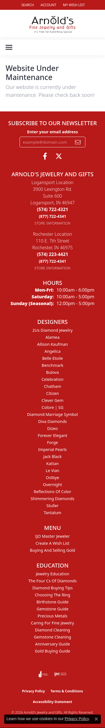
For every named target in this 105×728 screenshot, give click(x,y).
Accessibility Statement (52, 701)
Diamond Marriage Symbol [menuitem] (52, 414)
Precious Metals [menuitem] (52, 616)
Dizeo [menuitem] (52, 428)
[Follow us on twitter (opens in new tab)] (59, 156)
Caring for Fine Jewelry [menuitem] (52, 623)
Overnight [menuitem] (52, 484)
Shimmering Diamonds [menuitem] (52, 498)
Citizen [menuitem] (52, 393)
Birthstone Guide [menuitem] (52, 602)
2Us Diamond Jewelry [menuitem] (52, 330)
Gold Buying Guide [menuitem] (52, 651)
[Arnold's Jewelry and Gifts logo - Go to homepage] (52, 24)
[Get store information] (52, 223)
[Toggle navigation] (9, 47)
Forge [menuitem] (52, 442)
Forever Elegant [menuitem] (52, 435)
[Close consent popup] (96, 719)
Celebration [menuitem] (52, 379)
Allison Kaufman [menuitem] (52, 344)
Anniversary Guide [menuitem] (52, 644)
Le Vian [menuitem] (52, 470)
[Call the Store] (52, 209)
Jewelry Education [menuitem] (52, 573)
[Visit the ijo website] (60, 674)
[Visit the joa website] (43, 674)
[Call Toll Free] (52, 216)
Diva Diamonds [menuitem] (52, 421)
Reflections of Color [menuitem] (52, 491)
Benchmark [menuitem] (52, 365)
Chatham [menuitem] (52, 386)
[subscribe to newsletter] (78, 142)
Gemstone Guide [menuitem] (53, 609)
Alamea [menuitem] (52, 337)
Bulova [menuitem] (52, 372)
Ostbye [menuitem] (52, 477)
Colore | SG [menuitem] (53, 407)
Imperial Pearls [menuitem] (52, 449)
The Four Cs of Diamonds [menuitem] (52, 580)
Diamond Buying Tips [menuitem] (52, 587)
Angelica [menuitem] (52, 351)
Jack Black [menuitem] (52, 456)
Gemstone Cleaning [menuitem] (52, 637)
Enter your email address (52, 131)
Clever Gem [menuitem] (53, 400)
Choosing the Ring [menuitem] (52, 594)
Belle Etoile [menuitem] (52, 358)
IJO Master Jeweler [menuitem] (52, 536)
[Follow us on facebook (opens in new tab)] (45, 156)
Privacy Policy (33, 691)
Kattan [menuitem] (52, 463)
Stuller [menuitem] (52, 505)
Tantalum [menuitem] (52, 512)
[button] (27, 5)
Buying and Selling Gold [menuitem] (52, 550)
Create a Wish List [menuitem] (52, 543)
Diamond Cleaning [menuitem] (52, 630)
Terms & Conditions (66, 691)
